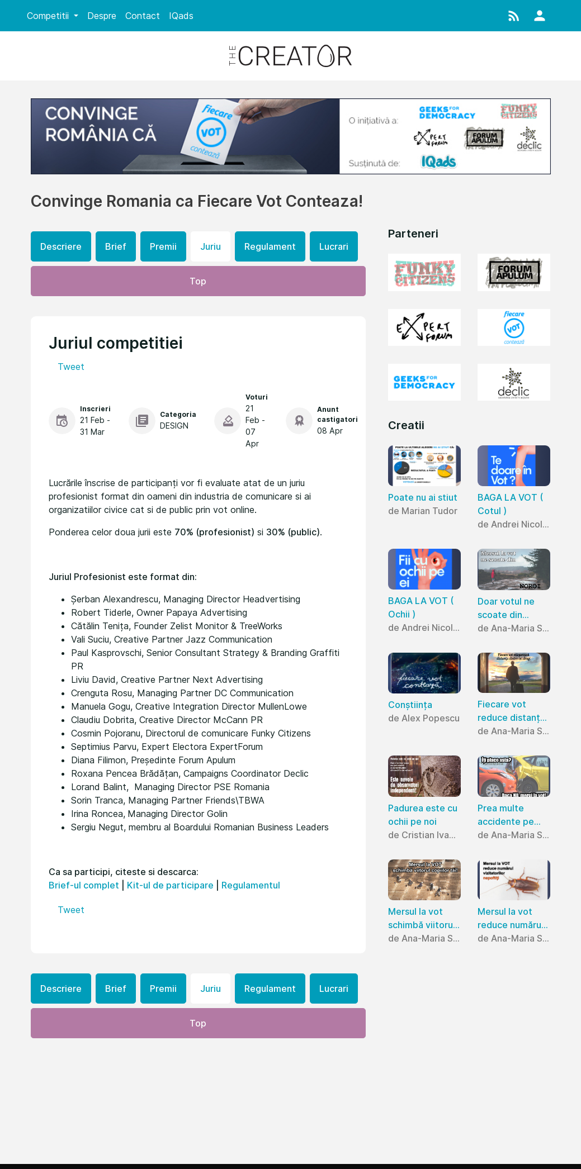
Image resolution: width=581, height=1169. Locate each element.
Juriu (210, 246)
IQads (181, 15)
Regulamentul (250, 885)
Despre (101, 15)
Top (198, 281)
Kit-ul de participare (170, 885)
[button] (514, 15)
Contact (142, 15)
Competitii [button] (49, 15)
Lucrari (333, 246)
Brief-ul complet (84, 885)
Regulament (270, 246)
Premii (163, 246)
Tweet (71, 366)
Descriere (61, 246)
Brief (115, 246)
